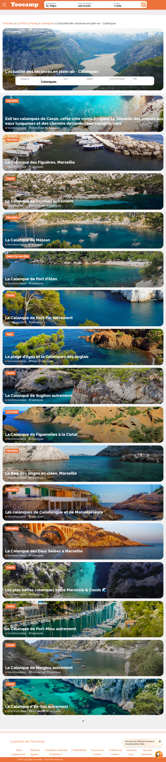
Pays (66, 79)
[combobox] (57, 5)
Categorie (24, 79)
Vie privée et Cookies (97, 752)
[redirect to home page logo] (24, 5)
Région (90, 79)
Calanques (47, 23)
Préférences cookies (115, 752)
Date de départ (85, 3)
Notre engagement (18, 752)
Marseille (12, 100)
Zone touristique (117, 79)
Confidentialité (79, 750)
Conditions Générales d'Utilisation (56, 752)
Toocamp (8, 23)
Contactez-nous (132, 752)
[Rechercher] (144, 4)
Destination (51, 3)
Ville (135, 79)
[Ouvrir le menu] (4, 5)
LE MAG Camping (27, 23)
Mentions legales (35, 752)
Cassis (10, 178)
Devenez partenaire (146, 752)
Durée (116, 3)
